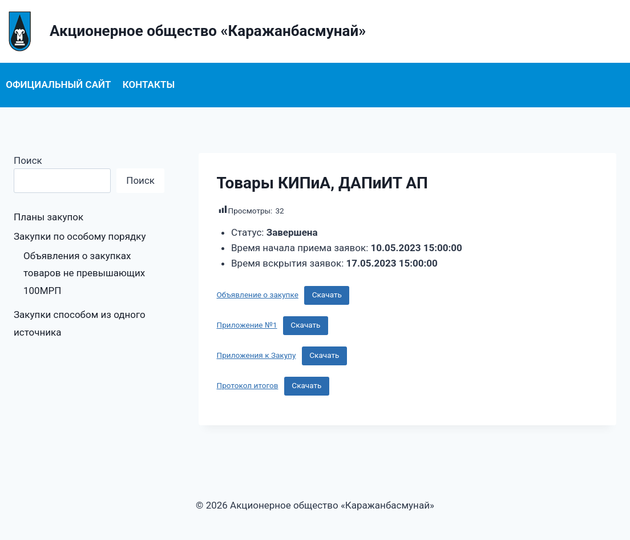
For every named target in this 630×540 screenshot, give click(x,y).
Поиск (28, 160)
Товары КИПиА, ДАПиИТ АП (322, 183)
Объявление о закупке (257, 294)
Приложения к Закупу (256, 355)
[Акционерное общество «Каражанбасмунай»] (183, 31)
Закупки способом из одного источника (80, 323)
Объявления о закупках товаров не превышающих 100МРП (84, 273)
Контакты (149, 84)
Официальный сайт (58, 84)
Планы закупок (48, 217)
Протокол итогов (247, 385)
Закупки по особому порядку (80, 236)
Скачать (327, 294)
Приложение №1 (247, 324)
